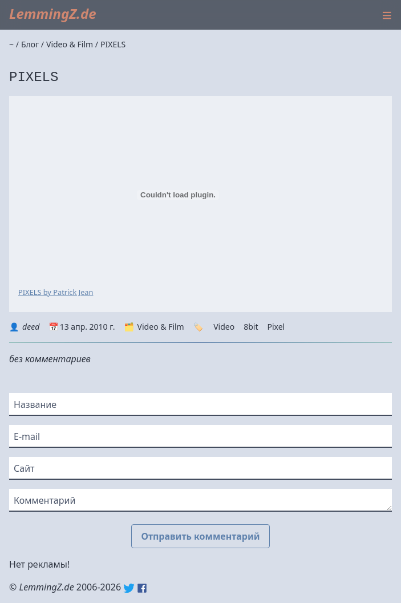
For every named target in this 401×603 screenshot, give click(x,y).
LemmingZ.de (52, 13)
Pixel (276, 326)
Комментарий (44, 500)
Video (223, 326)
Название (35, 404)
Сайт (24, 468)
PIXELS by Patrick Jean (55, 292)
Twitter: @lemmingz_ (129, 588)
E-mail (27, 436)
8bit (251, 326)
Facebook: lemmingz (142, 588)
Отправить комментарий (200, 536)
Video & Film (160, 326)
